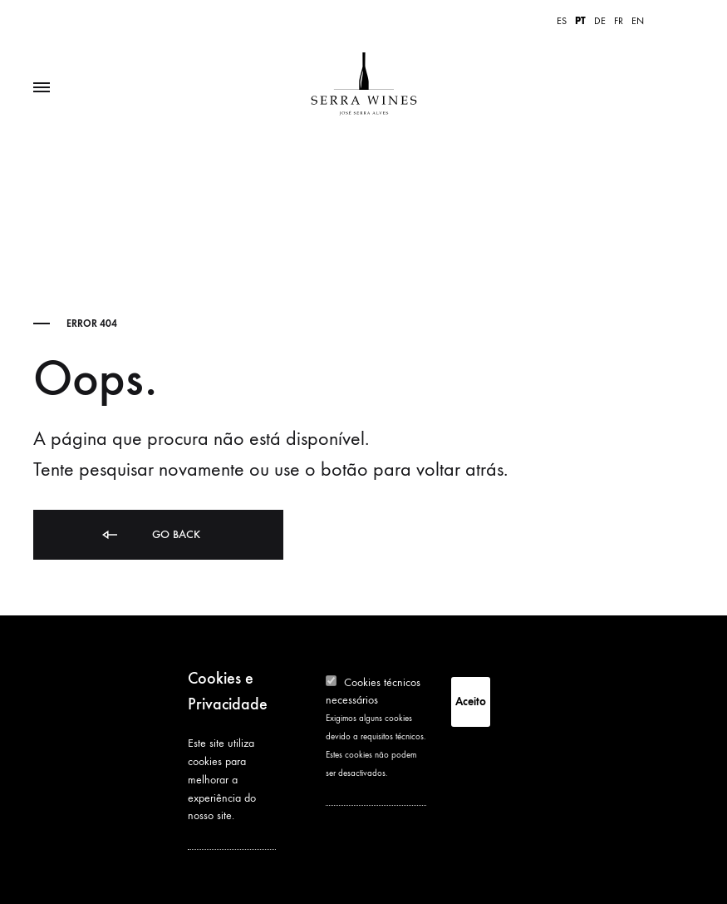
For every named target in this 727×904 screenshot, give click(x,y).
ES (562, 21)
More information (365, 795)
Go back (150, 535)
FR (618, 21)
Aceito (470, 701)
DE (600, 21)
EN (637, 21)
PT (580, 21)
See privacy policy (229, 838)
